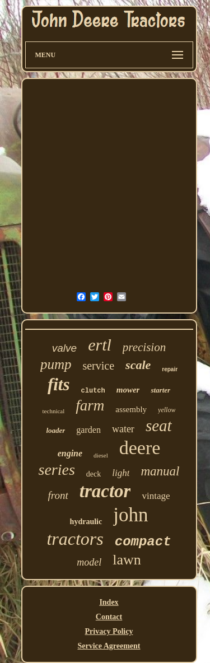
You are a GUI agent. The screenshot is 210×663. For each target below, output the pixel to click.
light (120, 473)
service (98, 365)
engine (70, 453)
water (123, 429)
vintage (156, 496)
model (89, 562)
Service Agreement (108, 646)
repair (170, 369)
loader (55, 430)
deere (140, 447)
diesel (101, 455)
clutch (93, 391)
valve (64, 348)
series (57, 469)
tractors (74, 539)
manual (160, 471)
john (130, 515)
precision (144, 347)
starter (160, 390)
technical (54, 411)
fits (59, 384)
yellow (166, 410)
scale (138, 365)
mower (128, 389)
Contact (109, 617)
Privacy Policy (109, 631)
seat (159, 426)
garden (88, 430)
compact (143, 541)
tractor (105, 491)
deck (93, 474)
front (58, 495)
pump (56, 364)
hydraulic (86, 521)
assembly (131, 409)
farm (90, 405)
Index (108, 602)
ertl (99, 344)
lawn (127, 560)
